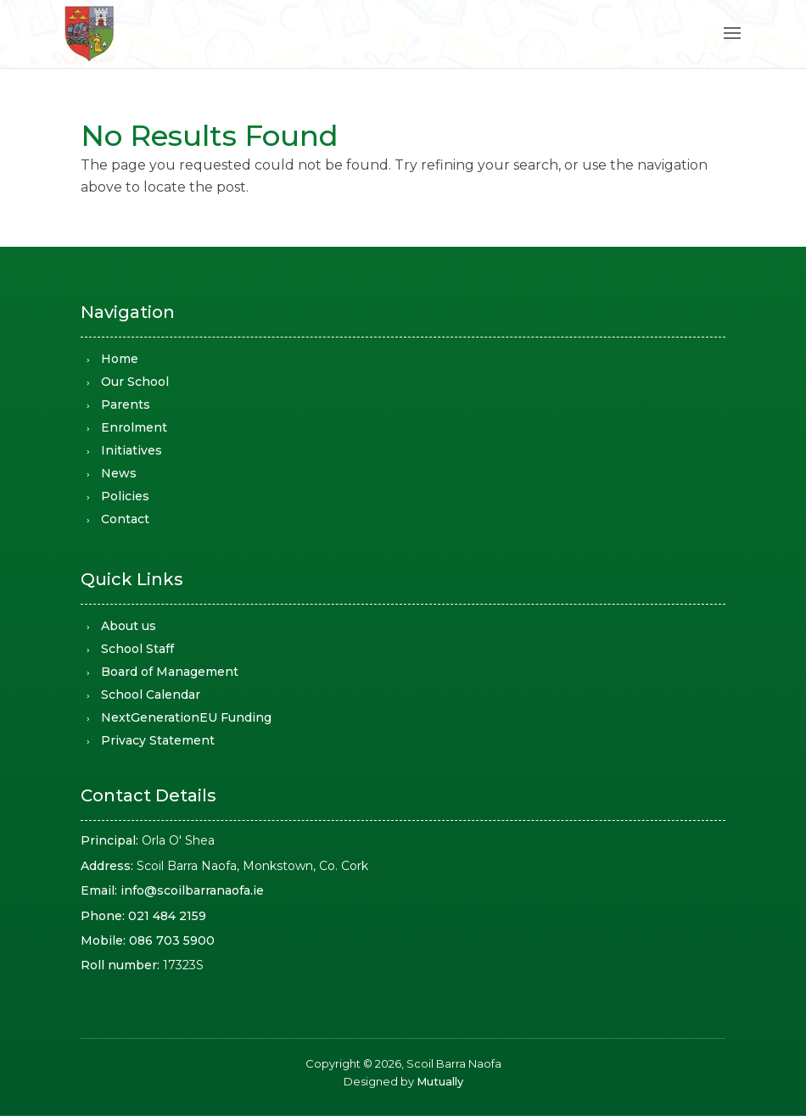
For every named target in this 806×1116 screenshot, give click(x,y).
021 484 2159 (167, 915)
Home (119, 358)
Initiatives (131, 450)
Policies (125, 496)
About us (128, 625)
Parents (125, 404)
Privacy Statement (158, 740)
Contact (125, 519)
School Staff (137, 648)
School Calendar (150, 694)
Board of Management (169, 671)
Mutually (440, 1081)
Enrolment (134, 427)
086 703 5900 (172, 940)
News (119, 473)
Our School (135, 381)
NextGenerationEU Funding (186, 717)
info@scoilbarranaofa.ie (192, 890)
